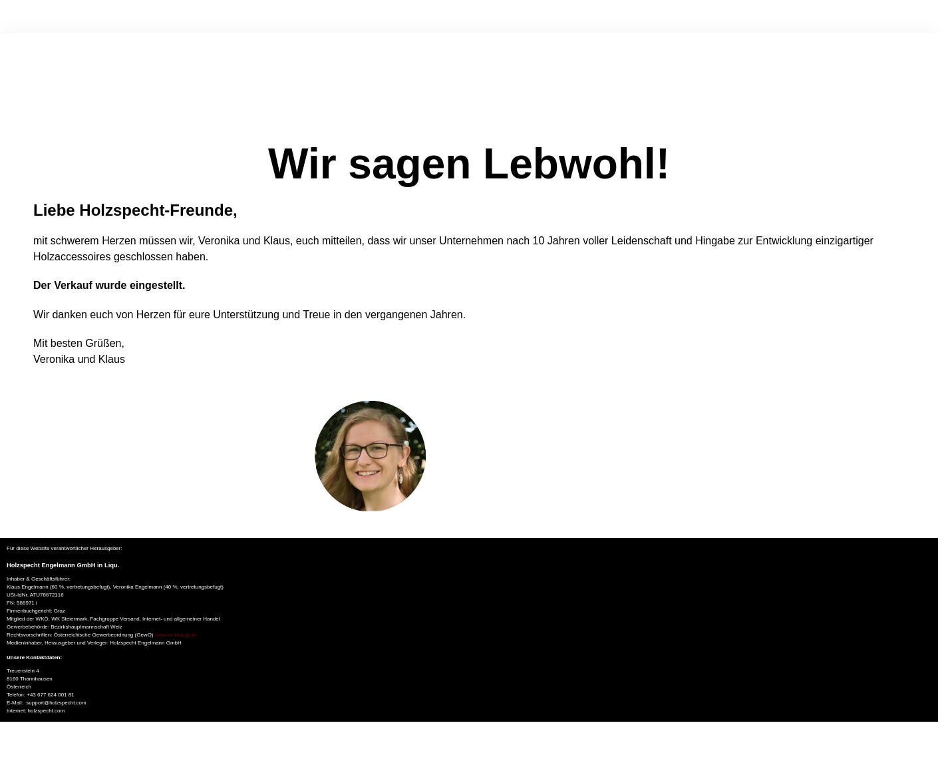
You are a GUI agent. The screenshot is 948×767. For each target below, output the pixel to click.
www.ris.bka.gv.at (175, 635)
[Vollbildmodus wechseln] (15, 746)
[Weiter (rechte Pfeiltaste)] (15, 762)
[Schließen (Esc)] (37, 746)
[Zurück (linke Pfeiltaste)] (4, 762)
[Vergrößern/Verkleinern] (4, 746)
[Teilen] (26, 746)
